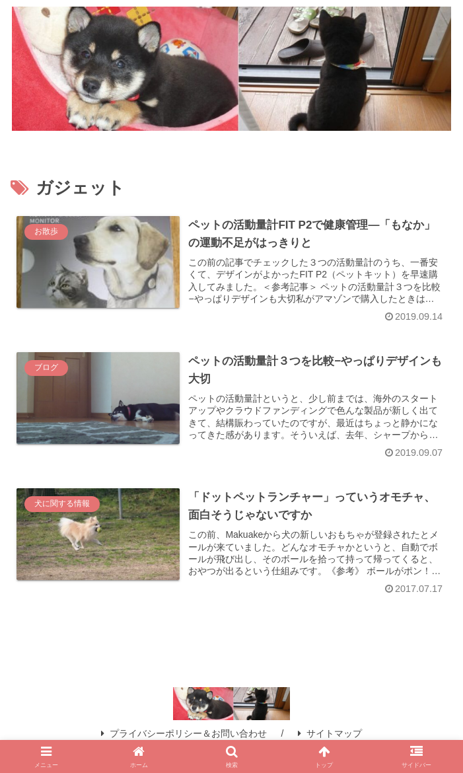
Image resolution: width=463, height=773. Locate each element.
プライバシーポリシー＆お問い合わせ (184, 733)
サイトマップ (330, 733)
